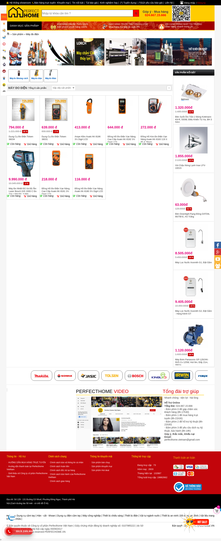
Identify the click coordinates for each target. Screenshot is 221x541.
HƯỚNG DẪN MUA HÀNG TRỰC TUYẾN (27, 462)
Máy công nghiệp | (93, 515)
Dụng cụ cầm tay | (27, 515)
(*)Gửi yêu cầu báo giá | (151, 2)
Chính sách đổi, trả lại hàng (62, 470)
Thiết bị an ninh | (171, 515)
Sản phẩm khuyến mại (102, 466)
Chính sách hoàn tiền (59, 466)
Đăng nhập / (195, 3)
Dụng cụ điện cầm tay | (70, 515)
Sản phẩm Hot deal (100, 470)
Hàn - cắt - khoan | (47, 515)
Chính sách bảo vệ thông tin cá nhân (66, 462)
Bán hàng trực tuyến (44, 2)
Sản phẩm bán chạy (101, 462)
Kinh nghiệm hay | (109, 2)
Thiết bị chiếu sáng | (114, 515)
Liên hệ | (169, 2)
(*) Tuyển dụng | (128, 2)
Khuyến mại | (64, 2)
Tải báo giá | (92, 2)
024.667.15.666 (155, 15)
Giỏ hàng (30, 144)
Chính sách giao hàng (60, 481)
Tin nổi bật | (78, 2)
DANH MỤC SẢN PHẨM (24, 25)
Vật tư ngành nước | (151, 515)
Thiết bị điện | (132, 515)
